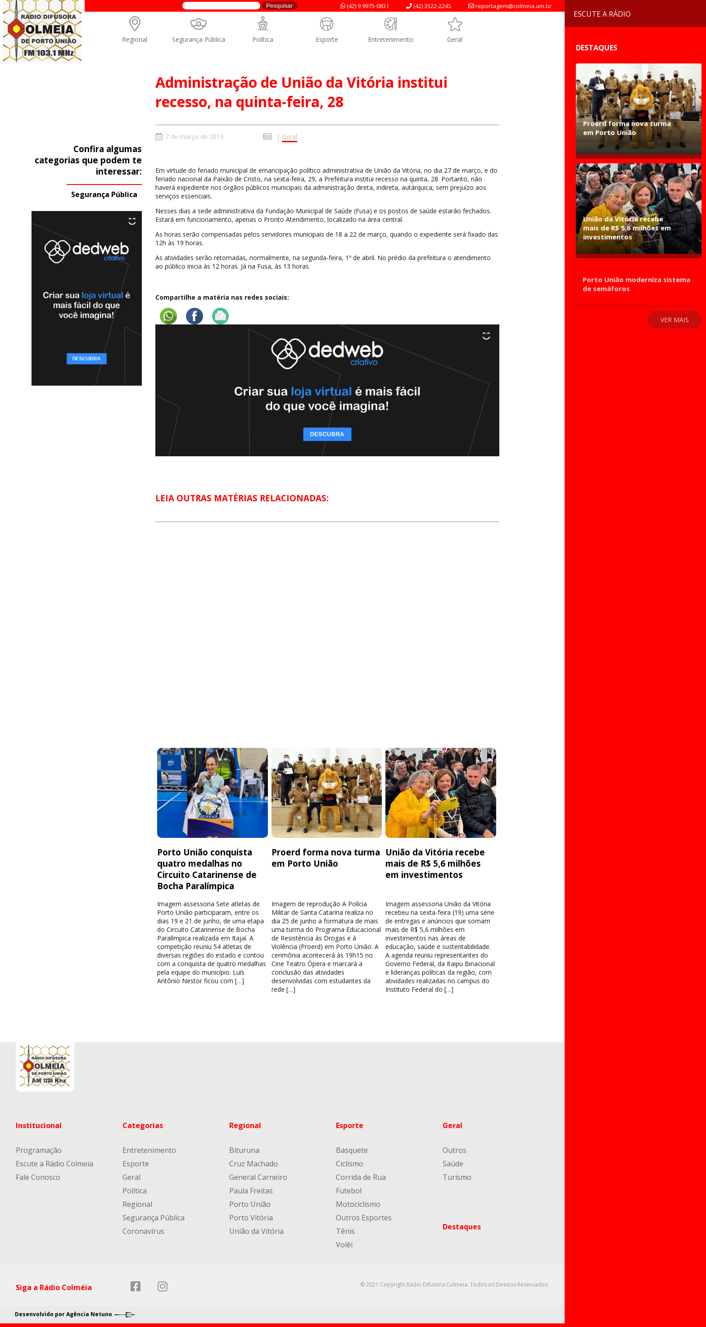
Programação (39, 1149)
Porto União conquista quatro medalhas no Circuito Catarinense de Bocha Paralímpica (207, 868)
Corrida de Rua (361, 1176)
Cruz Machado (253, 1163)
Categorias (142, 1124)
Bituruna (244, 1149)
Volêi (344, 1244)
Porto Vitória (251, 1217)
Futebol (349, 1190)
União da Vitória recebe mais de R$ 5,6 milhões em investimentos (435, 862)
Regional (134, 39)
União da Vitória (256, 1230)
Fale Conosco (38, 1176)
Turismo (457, 1176)
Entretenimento (390, 39)
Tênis (345, 1230)
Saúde (453, 1163)
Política (262, 39)
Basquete (352, 1149)
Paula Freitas (251, 1190)
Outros (454, 1149)
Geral (454, 39)
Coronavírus (143, 1230)
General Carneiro (258, 1176)
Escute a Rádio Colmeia (54, 1163)
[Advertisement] (327, 642)
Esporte (327, 39)
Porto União (250, 1203)
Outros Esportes (364, 1217)
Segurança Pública (198, 39)
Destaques (462, 1226)
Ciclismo (349, 1163)
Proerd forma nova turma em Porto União (326, 857)
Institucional (39, 1124)
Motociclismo (358, 1203)
